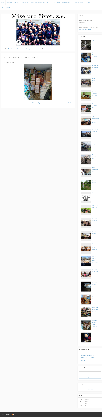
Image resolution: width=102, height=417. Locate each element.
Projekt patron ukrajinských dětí (39, 2)
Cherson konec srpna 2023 (95, 169)
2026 (92, 389)
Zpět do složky (36, 103)
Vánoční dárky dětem (95, 143)
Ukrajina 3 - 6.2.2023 (95, 283)
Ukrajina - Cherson (78, 2)
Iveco (93, 40)
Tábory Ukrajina (55, 2)
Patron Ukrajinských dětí (95, 297)
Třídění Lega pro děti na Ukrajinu (95, 309)
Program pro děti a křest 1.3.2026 (95, 67)
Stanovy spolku (5, 7)
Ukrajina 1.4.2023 (94, 232)
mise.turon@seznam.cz (85, 29)
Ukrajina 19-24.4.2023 (95, 206)
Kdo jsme (16, 2)
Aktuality (9, 2)
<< (80, 389)
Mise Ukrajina (66, 2)
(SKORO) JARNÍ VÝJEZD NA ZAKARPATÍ (95, 119)
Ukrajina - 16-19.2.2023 (95, 270)
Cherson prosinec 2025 (94, 80)
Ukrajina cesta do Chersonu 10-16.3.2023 (95, 259)
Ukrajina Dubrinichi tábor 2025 (94, 93)
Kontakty (88, 2)
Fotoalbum (25, 2)
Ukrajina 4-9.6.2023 (94, 181)
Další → (70, 103)
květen (88, 389)
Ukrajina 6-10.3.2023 (94, 219)
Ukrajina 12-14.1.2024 (95, 130)
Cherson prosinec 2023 (94, 156)
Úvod (2, 2)
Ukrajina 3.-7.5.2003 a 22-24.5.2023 (95, 195)
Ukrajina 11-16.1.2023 (95, 334)
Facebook (83, 360)
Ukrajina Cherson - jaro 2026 (94, 55)
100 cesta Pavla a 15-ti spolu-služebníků (27, 49)
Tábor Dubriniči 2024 (94, 106)
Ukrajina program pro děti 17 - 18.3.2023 (95, 247)
